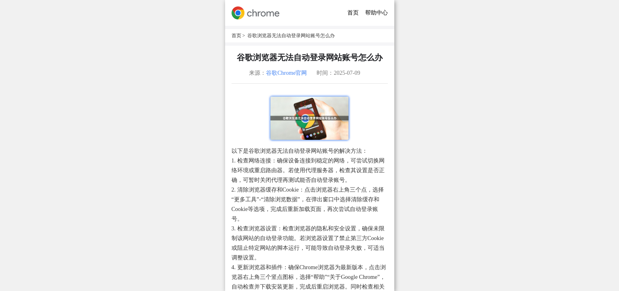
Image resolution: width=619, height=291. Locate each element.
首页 (353, 13)
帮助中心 (376, 13)
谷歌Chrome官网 (286, 73)
